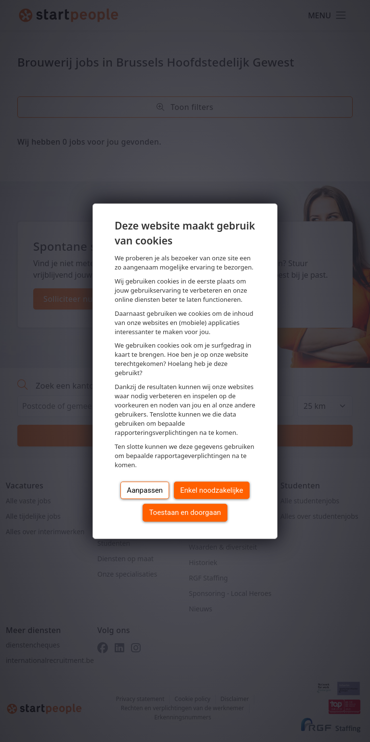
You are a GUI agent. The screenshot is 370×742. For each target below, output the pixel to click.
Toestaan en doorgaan (185, 512)
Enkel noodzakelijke (211, 490)
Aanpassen (145, 490)
